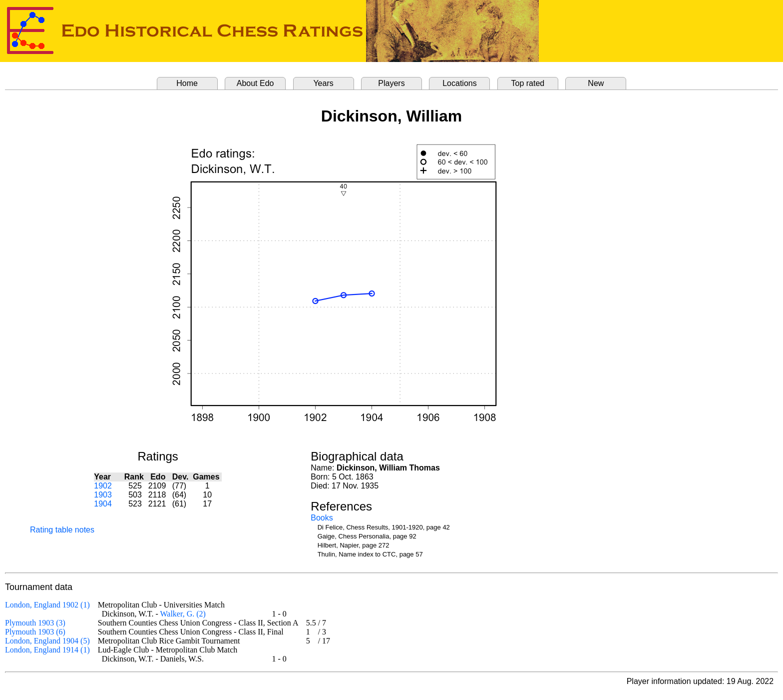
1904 (103, 504)
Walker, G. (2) (183, 614)
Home (187, 83)
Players (391, 83)
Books (322, 518)
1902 (103, 486)
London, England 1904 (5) (47, 640)
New (596, 83)
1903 (103, 494)
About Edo (255, 83)
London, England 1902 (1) (47, 604)
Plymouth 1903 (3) (35, 622)
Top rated (528, 83)
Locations (459, 83)
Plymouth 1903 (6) (35, 632)
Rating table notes (62, 530)
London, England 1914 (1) (47, 650)
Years (323, 83)
